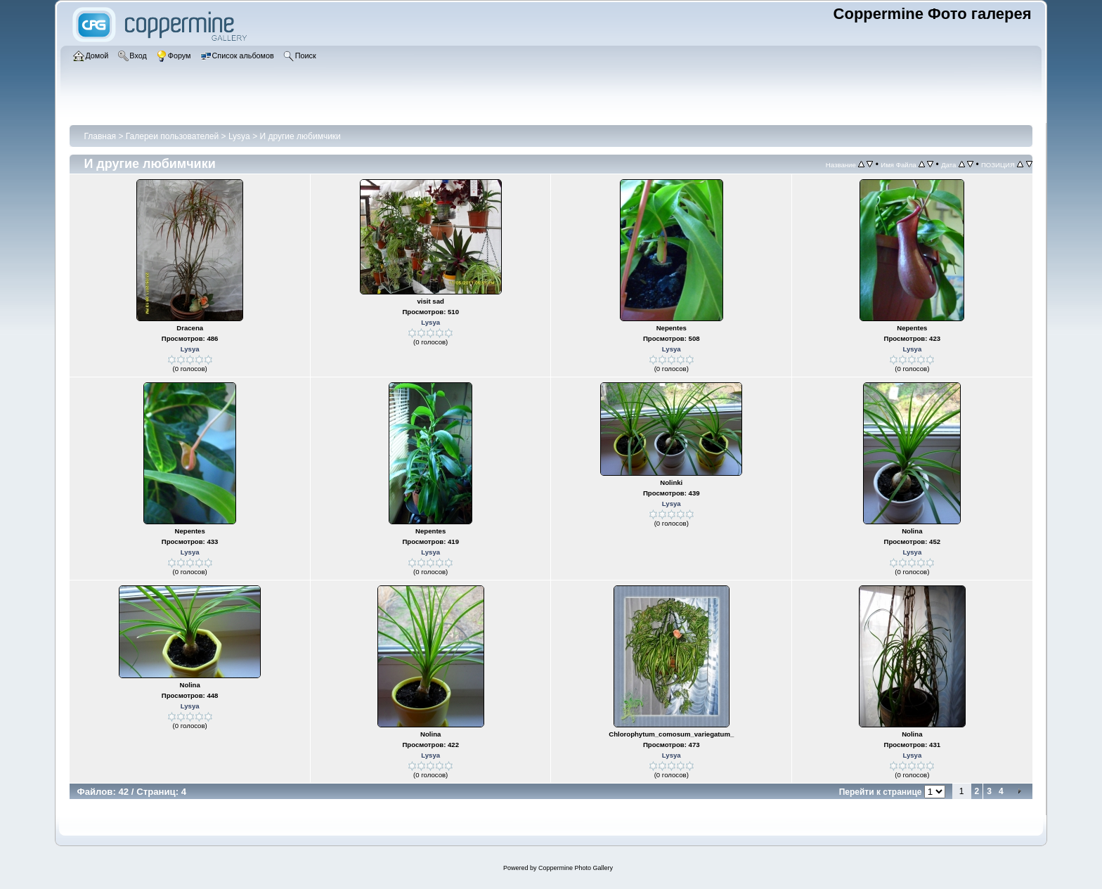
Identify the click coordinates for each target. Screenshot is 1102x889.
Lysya (239, 136)
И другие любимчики (299, 136)
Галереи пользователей (172, 136)
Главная (100, 136)
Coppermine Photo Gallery (575, 867)
